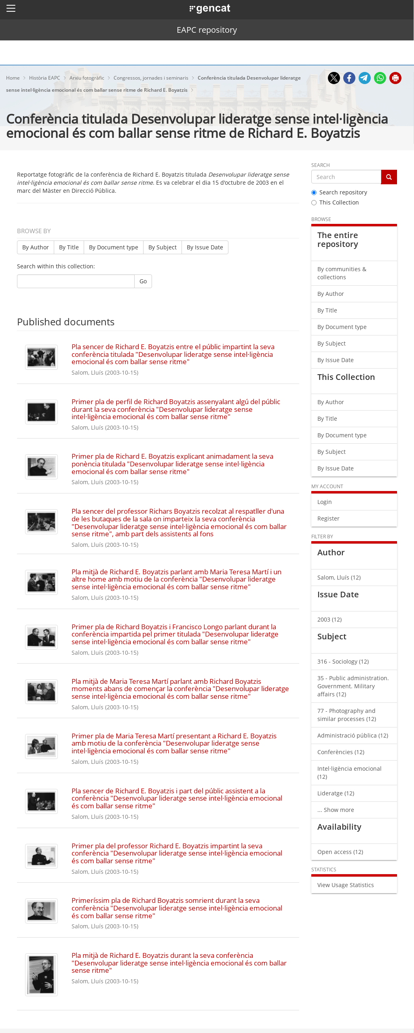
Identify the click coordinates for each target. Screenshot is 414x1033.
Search (320, 165)
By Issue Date (205, 247)
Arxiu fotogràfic (88, 77)
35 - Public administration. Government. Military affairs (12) (353, 686)
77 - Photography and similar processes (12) (346, 715)
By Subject (162, 247)
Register (328, 518)
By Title (69, 247)
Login (324, 502)
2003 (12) (329, 619)
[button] (11, 8)
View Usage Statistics (345, 885)
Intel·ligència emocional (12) (349, 772)
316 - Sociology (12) (343, 661)
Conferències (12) (340, 752)
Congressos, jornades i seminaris (152, 77)
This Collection (335, 202)
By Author (35, 247)
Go (143, 281)
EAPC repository (207, 29)
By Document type (113, 247)
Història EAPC (45, 77)
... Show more (335, 810)
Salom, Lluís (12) (339, 577)
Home (13, 77)
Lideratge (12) (335, 793)
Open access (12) (340, 852)
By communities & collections (341, 273)
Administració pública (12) (352, 735)
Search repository (339, 192)
